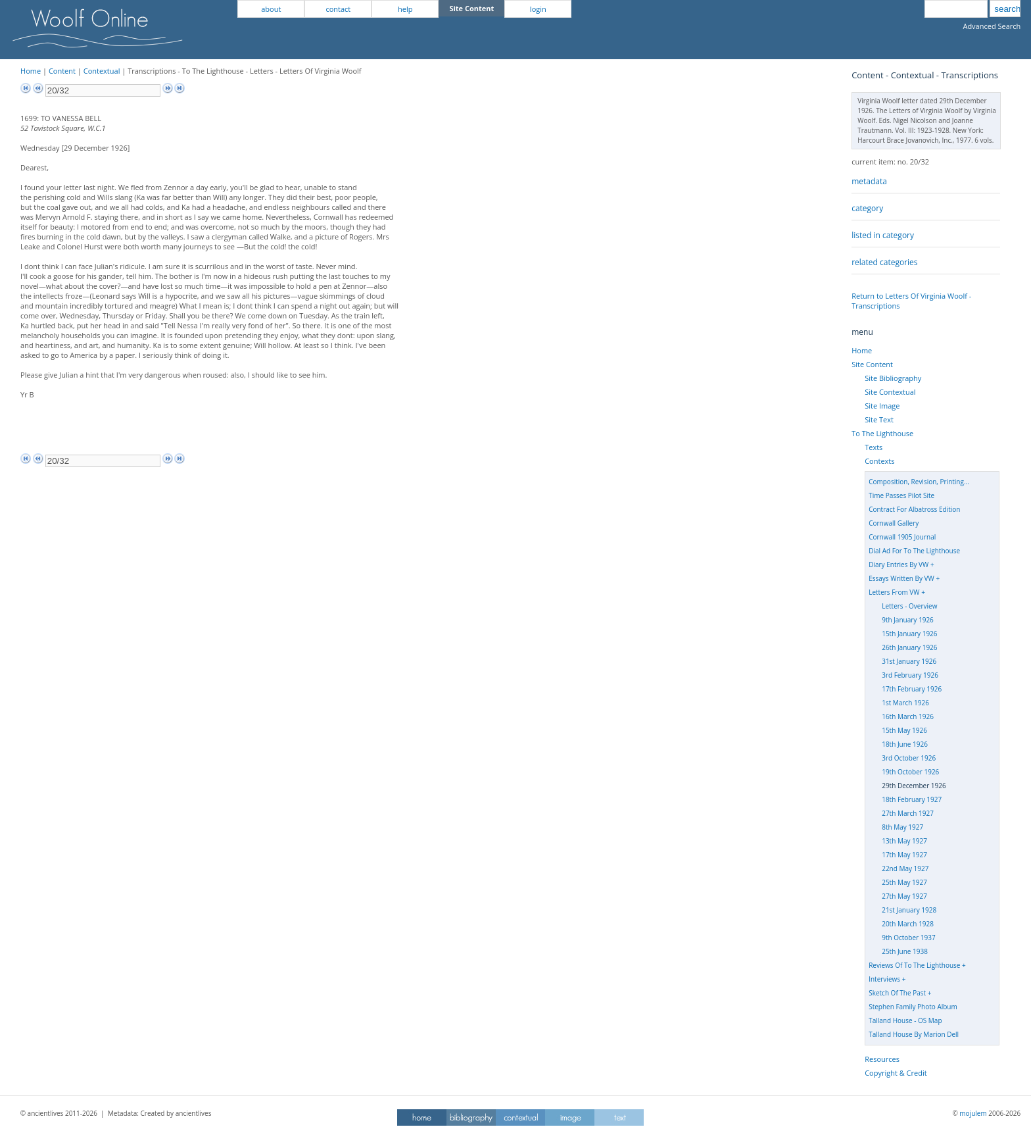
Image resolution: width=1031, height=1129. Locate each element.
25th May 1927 (904, 882)
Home (30, 71)
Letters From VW (894, 592)
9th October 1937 (908, 937)
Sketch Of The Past (897, 992)
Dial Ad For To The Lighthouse (914, 550)
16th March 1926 (908, 716)
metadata (869, 181)
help (405, 9)
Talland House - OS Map (905, 1020)
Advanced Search (991, 26)
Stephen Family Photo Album (913, 1006)
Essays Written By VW (901, 578)
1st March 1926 (905, 702)
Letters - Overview (909, 606)
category (867, 208)
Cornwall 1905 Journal (902, 536)
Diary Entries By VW (898, 564)
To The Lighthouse (882, 433)
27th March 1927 (908, 813)
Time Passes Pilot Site (901, 495)
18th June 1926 (905, 744)
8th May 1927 (902, 827)
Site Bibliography (893, 378)
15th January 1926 (909, 633)
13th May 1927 (904, 840)
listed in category (882, 235)
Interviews (884, 979)
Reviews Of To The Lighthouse (914, 965)
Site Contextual (890, 392)
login (538, 9)
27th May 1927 (904, 896)
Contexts (879, 461)
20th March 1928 (908, 923)
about (271, 9)
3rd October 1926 (909, 758)
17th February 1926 (912, 688)
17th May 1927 (904, 854)
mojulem (972, 1113)
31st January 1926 (909, 661)
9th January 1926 (908, 619)
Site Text (879, 419)
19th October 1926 (910, 771)
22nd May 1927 (905, 868)
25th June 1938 (905, 951)
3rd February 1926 (910, 675)
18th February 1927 (912, 799)
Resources (882, 1059)
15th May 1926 (904, 730)
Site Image (882, 406)
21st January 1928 (909, 910)
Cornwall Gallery (894, 523)
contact (337, 9)
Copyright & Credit (895, 1073)
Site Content (872, 364)
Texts (873, 447)
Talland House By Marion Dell (914, 1034)
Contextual (102, 71)
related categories (884, 262)
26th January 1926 (909, 647)
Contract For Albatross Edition (914, 509)
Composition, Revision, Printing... (919, 481)
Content (62, 71)
